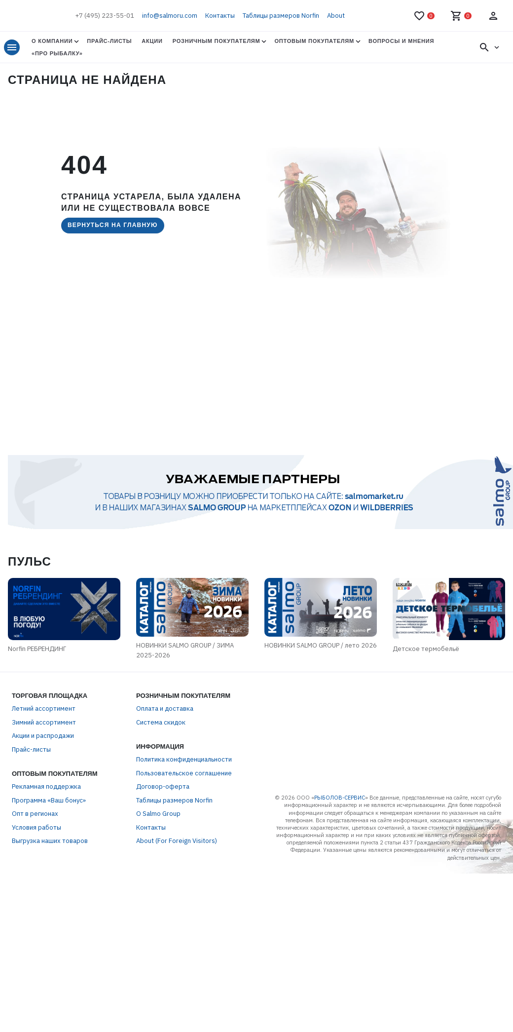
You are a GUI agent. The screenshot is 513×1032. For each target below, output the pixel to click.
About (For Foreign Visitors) (176, 841)
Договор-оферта (162, 786)
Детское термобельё (426, 649)
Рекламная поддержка (46, 786)
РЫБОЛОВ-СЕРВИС (339, 797)
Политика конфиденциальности (184, 759)
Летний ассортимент (43, 708)
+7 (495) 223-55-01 (104, 15)
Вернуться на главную (113, 225)
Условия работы (36, 827)
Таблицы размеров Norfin (281, 15)
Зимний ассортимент (44, 722)
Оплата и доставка (164, 708)
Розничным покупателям (216, 41)
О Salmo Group (158, 813)
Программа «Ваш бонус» (49, 800)
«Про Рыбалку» (57, 53)
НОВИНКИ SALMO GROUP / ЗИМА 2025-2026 (185, 650)
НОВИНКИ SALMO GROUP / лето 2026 (320, 645)
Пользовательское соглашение (184, 773)
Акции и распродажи (43, 735)
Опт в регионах (35, 813)
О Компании (52, 41)
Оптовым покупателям (314, 41)
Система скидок (160, 722)
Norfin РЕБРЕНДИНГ (37, 649)
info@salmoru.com (169, 15)
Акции (152, 41)
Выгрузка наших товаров (50, 841)
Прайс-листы (109, 41)
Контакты (220, 15)
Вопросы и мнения (401, 41)
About (336, 15)
